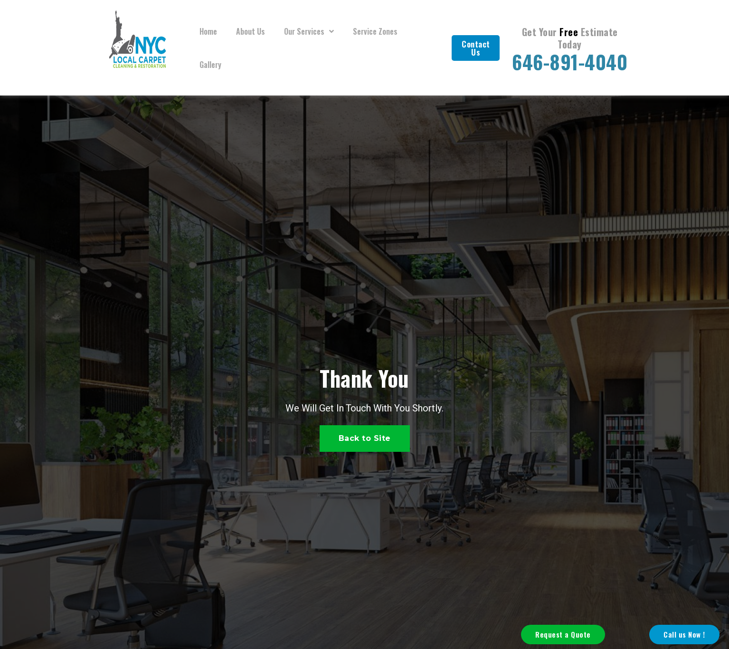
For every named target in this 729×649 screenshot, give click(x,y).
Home (208, 31)
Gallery (210, 64)
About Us (250, 31)
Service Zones (375, 31)
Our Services (309, 31)
